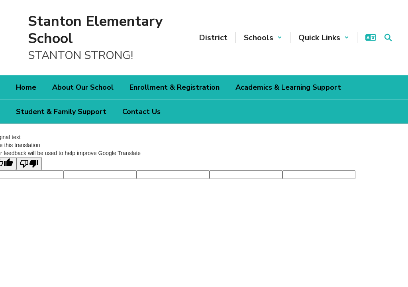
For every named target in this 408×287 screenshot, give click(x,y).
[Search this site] (388, 37)
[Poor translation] (29, 163)
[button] (263, 37)
